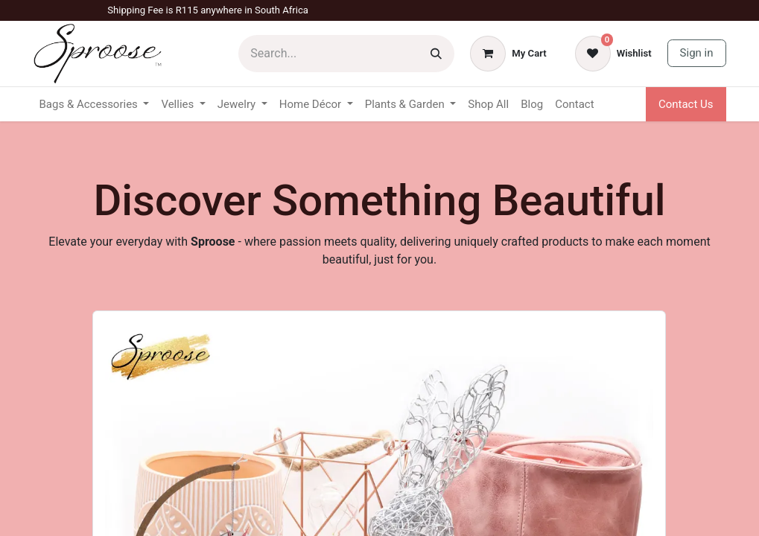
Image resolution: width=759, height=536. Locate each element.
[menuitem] (488, 104)
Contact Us (686, 104)
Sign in (697, 53)
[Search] (436, 53)
